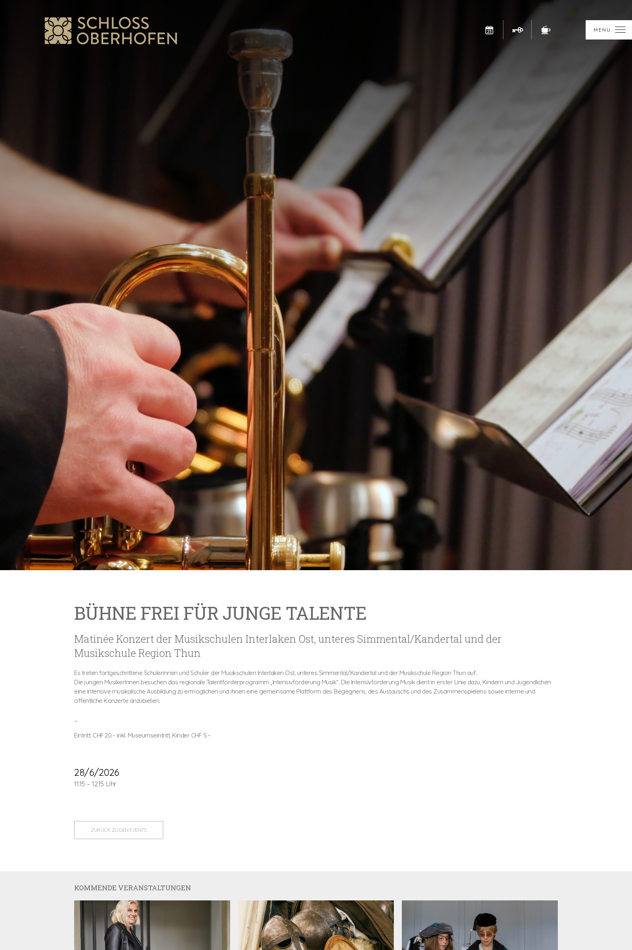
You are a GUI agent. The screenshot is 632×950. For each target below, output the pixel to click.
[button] (609, 30)
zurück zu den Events (119, 830)
